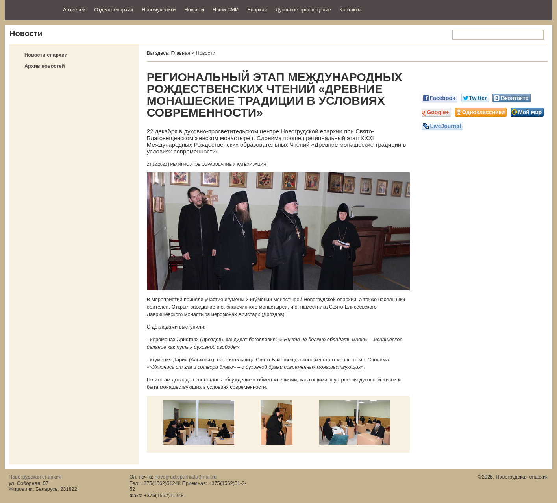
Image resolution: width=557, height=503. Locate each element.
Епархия (257, 10)
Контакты (350, 10)
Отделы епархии (113, 10)
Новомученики (159, 10)
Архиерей (74, 10)
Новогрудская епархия (31, 9)
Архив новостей (44, 66)
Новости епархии (46, 55)
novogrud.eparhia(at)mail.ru (186, 477)
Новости (194, 10)
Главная (181, 53)
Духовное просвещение (303, 10)
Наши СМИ (226, 10)
